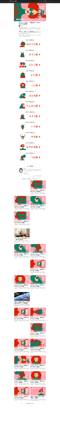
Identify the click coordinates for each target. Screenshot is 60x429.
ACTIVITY (15, 292)
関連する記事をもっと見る (29, 403)
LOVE (15, 196)
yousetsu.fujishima (27, 174)
